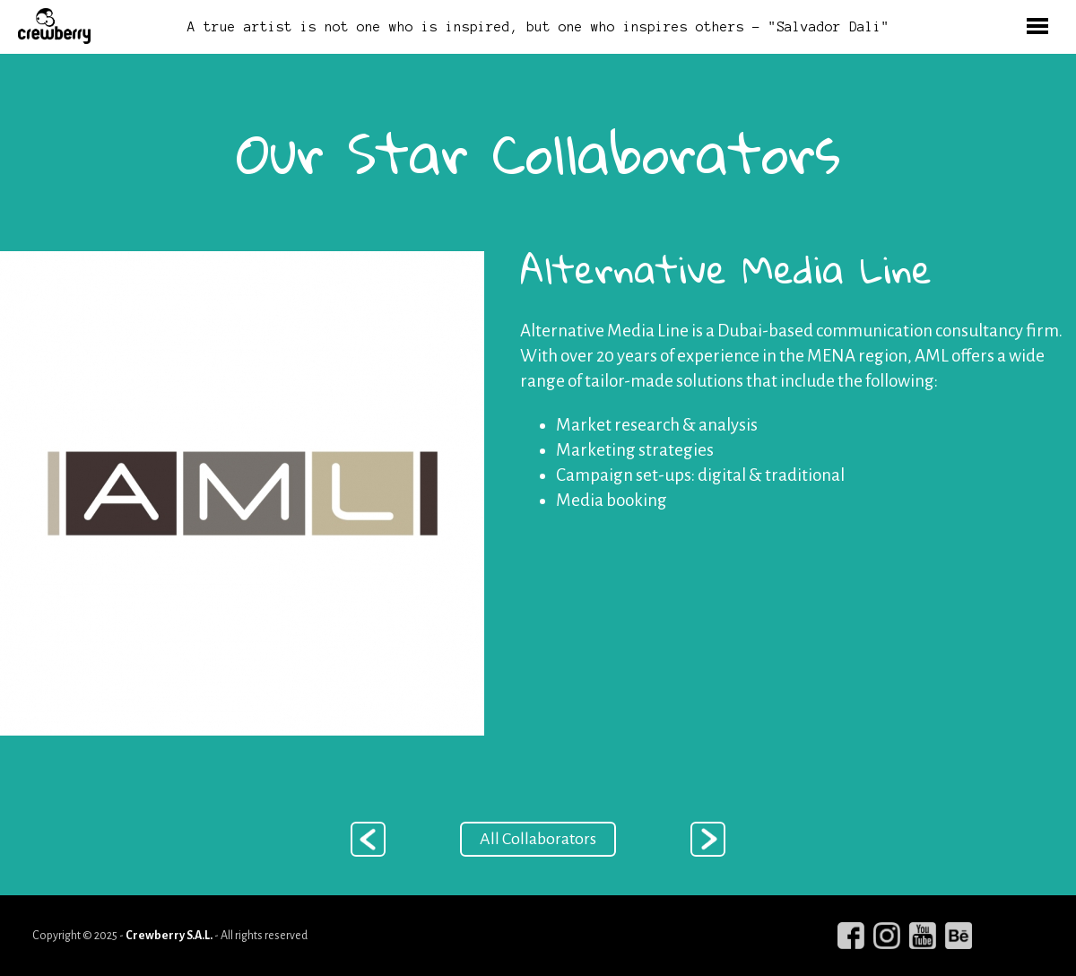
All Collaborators (538, 839)
